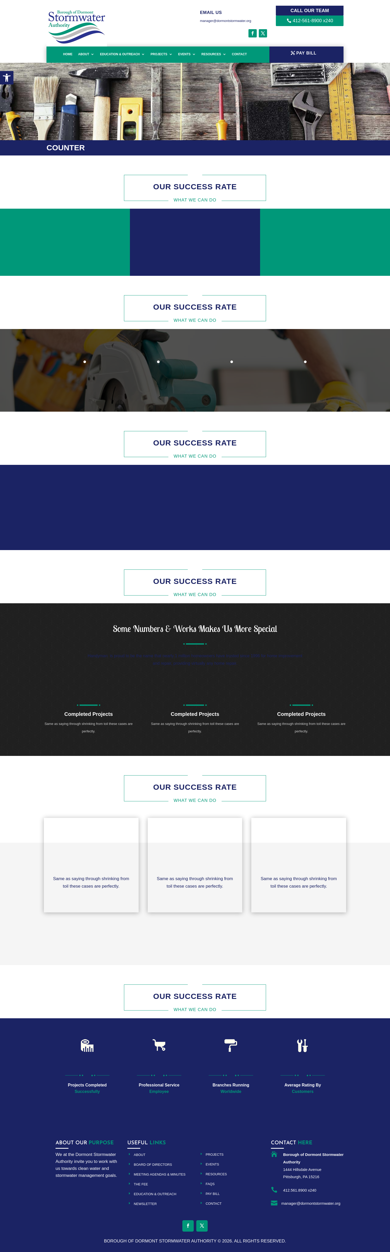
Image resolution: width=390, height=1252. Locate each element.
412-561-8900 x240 (313, 20)
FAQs (210, 1184)
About (83, 54)
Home (68, 54)
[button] (6, 77)
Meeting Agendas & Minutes (159, 1174)
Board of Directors (153, 1165)
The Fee (141, 1184)
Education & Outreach (120, 54)
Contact (239, 54)
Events (184, 54)
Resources (211, 54)
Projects (159, 54)
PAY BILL (306, 53)
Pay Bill (213, 1194)
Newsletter (145, 1204)
